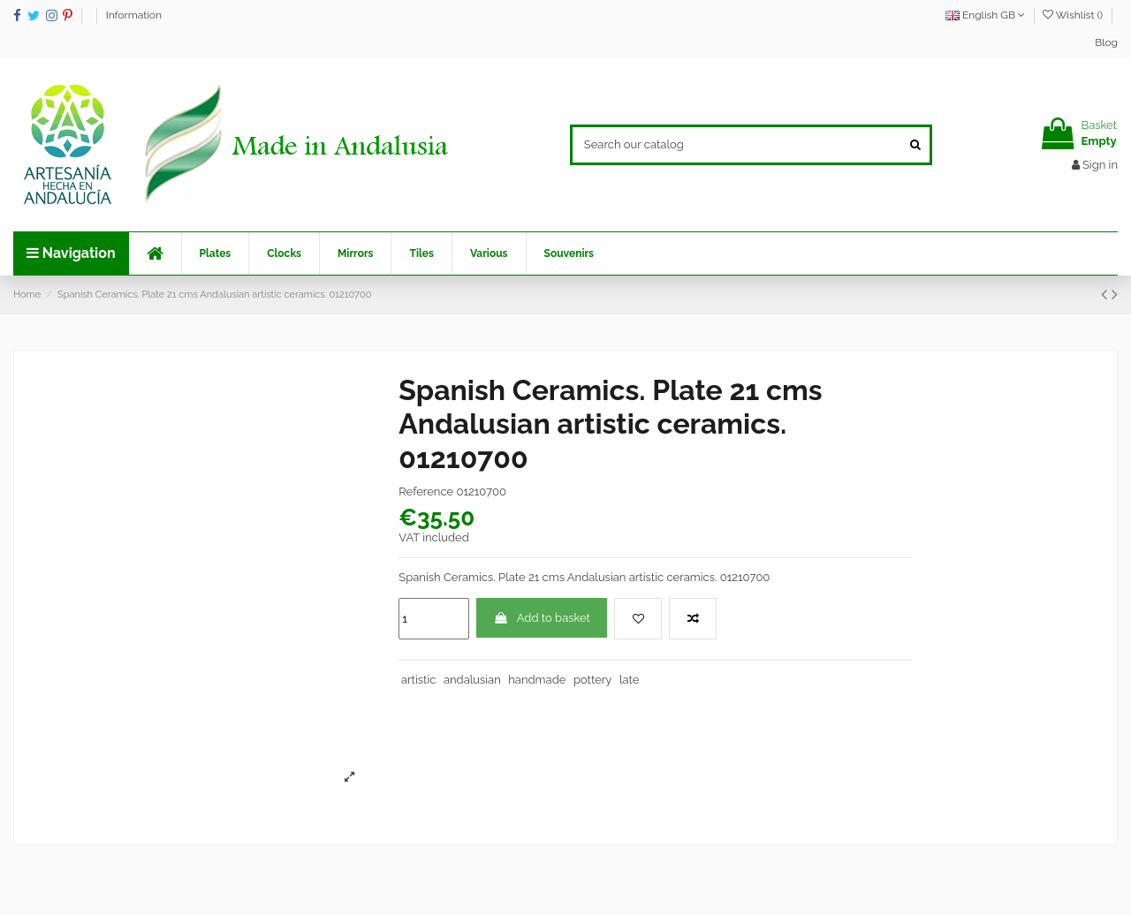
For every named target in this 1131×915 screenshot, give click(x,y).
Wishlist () (1074, 15)
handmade (537, 679)
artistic (418, 679)
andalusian (472, 679)
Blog (1106, 42)
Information (134, 15)
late (629, 679)
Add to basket (542, 617)
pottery (592, 679)
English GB (985, 15)
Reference (426, 491)
